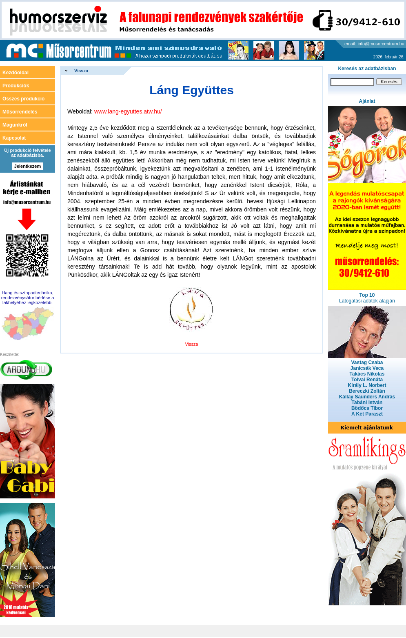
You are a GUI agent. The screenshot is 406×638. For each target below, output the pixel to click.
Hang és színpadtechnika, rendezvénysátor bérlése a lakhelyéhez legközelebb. (27, 297)
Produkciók (15, 86)
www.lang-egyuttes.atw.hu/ (128, 111)
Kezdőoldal (15, 73)
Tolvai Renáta (367, 379)
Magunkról (14, 125)
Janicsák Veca (367, 368)
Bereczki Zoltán (367, 391)
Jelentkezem (27, 166)
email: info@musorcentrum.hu (374, 43)
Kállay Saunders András (367, 397)
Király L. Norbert (367, 385)
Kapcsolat (14, 138)
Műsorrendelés (19, 112)
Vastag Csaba (367, 362)
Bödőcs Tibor (367, 408)
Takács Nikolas (367, 374)
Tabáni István (367, 402)
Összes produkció (23, 99)
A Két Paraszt (367, 414)
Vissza (81, 70)
